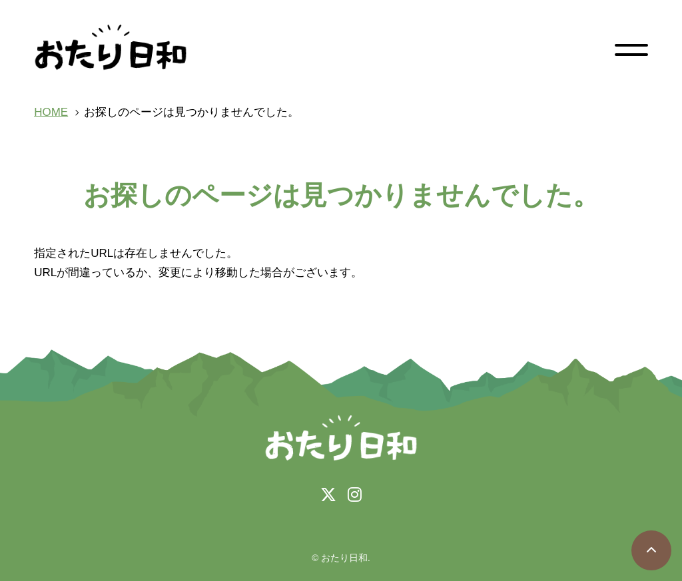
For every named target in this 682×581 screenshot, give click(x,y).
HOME (51, 112)
